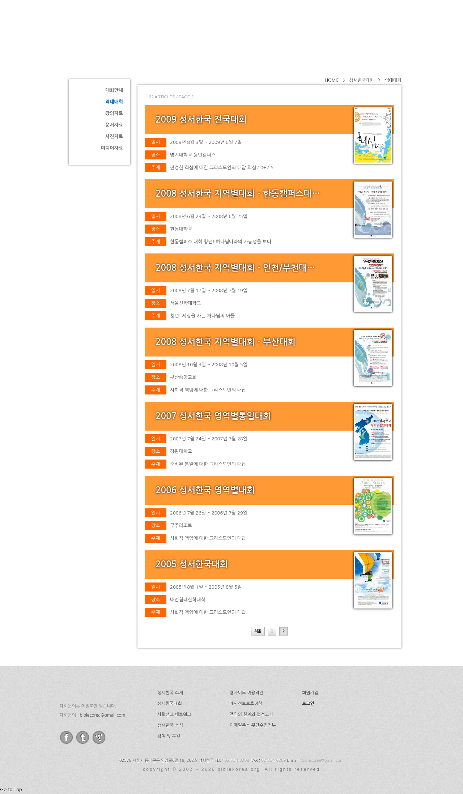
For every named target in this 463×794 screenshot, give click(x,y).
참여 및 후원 (168, 736)
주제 (155, 167)
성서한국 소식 (170, 725)
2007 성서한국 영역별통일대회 (213, 416)
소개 (225, 23)
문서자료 (114, 125)
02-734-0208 (237, 761)
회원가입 (310, 693)
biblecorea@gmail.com (102, 715)
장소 (155, 155)
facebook (66, 737)
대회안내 (114, 90)
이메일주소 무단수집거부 (253, 725)
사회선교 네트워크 (174, 714)
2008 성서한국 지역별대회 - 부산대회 (226, 342)
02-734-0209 (273, 761)
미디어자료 (112, 148)
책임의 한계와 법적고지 (251, 714)
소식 (346, 23)
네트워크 (312, 23)
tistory (99, 737)
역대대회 (114, 101)
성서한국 (134, 23)
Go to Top (11, 789)
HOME (331, 80)
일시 (155, 142)
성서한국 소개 (170, 693)
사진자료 (114, 136)
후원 (376, 23)
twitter (82, 737)
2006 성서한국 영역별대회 (205, 490)
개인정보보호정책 (246, 703)
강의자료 (114, 113)
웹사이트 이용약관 (247, 693)
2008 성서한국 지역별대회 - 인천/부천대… (235, 268)
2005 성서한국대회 (192, 564)
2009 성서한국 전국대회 (201, 119)
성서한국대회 (266, 23)
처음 (258, 631)
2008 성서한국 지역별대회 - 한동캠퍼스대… (238, 193)
